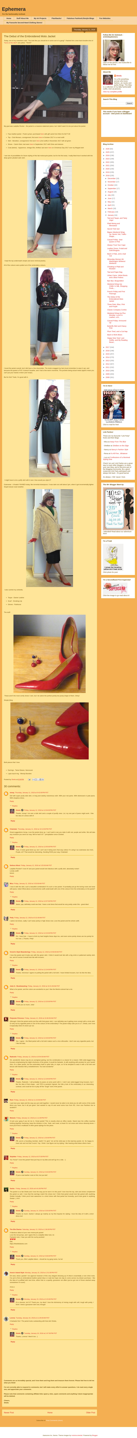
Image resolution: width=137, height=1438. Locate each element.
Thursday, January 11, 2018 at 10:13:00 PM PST (35, 829)
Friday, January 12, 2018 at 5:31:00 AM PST (29, 918)
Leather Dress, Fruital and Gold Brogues (117, 249)
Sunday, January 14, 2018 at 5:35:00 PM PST (40, 1211)
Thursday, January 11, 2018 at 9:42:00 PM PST (31, 792)
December (112, 178)
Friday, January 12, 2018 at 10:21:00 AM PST (44, 986)
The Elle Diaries (16, 1229)
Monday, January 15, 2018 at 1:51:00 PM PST (41, 1273)
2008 (108, 377)
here (42, 134)
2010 (108, 371)
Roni (11, 1100)
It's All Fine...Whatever (118, 453)
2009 (108, 374)
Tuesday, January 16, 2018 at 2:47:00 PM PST (40, 1333)
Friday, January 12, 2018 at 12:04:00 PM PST (40, 810)
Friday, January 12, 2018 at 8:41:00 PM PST (31, 1188)
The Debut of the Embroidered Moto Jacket (115, 299)
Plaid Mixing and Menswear (113, 225)
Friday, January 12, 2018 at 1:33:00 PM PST (39, 1138)
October (111, 185)
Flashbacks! (57, 18)
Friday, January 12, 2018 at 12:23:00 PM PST (40, 933)
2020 (108, 169)
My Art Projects (40, 18)
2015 (108, 354)
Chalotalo (13, 829)
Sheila (18, 810)
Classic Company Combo (117, 310)
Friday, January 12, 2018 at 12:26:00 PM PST (40, 1038)
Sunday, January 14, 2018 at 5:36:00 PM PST (40, 1256)
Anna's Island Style (17, 1273)
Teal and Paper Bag (114, 272)
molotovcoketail (76, 1435)
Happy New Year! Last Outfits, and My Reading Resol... (117, 340)
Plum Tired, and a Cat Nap (117, 331)
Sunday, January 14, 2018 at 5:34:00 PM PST (40, 1172)
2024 (108, 155)
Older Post (90, 1413)
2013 (108, 361)
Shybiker (13, 1156)
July (109, 195)
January (111, 215)
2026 (108, 149)
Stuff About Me (23, 18)
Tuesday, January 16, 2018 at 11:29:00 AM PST (32, 1318)
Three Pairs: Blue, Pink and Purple (116, 305)
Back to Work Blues (114, 335)
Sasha (12, 1188)
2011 (108, 367)
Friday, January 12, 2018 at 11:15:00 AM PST (30, 1100)
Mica (11, 883)
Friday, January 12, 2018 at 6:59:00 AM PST (46, 952)
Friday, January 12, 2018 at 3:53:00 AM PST (29, 883)
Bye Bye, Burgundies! (115, 281)
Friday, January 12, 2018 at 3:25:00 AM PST (36, 865)
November (112, 182)
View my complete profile (112, 92)
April (110, 205)
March (110, 208)
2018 (108, 175)
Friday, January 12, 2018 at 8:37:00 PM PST (32, 1156)
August (110, 192)
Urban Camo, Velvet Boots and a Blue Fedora (117, 276)
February (111, 212)
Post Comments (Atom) (54, 1420)
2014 (108, 357)
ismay (12, 792)
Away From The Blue (118, 442)
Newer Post (9, 1413)
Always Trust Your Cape (116, 245)
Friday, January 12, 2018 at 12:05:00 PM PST (40, 847)
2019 (108, 172)
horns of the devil (11, 43)
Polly (12, 918)
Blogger (94, 1435)
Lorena (12, 1318)
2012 (108, 364)
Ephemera (14, 9)
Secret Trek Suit (113, 229)
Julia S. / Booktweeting (18, 986)
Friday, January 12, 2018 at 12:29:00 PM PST (40, 1079)
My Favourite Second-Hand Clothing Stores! (24, 23)
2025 (108, 152)
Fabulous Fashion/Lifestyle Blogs (80, 18)
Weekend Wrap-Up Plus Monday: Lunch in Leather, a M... (116, 315)
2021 (108, 165)
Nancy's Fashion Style (119, 450)
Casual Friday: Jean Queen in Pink (115, 241)
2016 (108, 351)
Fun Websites (104, 18)
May (109, 202)
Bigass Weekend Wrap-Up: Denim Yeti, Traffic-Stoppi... (117, 234)
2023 (108, 159)
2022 (108, 162)
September (112, 188)
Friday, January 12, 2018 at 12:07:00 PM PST (40, 901)
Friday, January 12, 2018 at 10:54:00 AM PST (33, 1057)
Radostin (13, 1057)
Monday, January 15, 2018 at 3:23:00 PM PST (40, 1299)
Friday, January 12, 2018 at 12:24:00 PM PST (40, 969)
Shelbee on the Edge (121, 446)
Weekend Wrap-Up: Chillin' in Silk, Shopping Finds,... (117, 286)
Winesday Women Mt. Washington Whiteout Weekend (116, 261)
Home (8, 18)
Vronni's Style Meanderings (20, 952)
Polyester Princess (17, 1018)
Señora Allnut (15, 865)
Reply (12, 801)
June (110, 198)
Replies (14, 806)
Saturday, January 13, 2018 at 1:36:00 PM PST (38, 1229)
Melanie (13, 1118)
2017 (108, 347)
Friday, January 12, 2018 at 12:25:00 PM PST (40, 1001)
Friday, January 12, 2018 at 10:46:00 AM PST (41, 1018)
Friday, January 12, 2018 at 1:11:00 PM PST (31, 1118)
